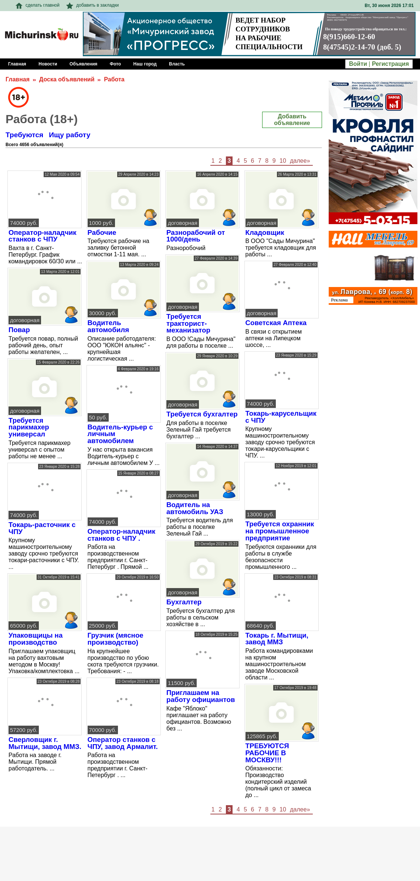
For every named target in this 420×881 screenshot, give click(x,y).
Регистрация (390, 64)
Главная (18, 79)
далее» (300, 161)
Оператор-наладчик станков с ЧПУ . (122, 534)
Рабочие (102, 232)
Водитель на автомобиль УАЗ (194, 508)
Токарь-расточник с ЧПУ (42, 528)
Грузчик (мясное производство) (115, 638)
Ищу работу (69, 135)
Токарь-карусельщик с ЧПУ (280, 416)
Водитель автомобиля (108, 326)
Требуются (24, 135)
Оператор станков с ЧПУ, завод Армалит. (123, 743)
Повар (19, 330)
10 (283, 161)
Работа (114, 79)
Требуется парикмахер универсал (29, 427)
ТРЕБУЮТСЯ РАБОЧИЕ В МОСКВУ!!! (267, 752)
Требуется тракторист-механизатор (188, 323)
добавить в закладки (92, 5)
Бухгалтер (183, 602)
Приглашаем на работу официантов (200, 696)
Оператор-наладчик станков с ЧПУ (43, 236)
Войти (358, 64)
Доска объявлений (67, 79)
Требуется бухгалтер (202, 414)
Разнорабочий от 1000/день (195, 236)
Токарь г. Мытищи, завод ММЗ (277, 638)
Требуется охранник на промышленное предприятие (279, 530)
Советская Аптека (276, 323)
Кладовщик (264, 232)
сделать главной (38, 5)
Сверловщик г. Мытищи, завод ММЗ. (45, 743)
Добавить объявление (292, 119)
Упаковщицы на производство (35, 638)
